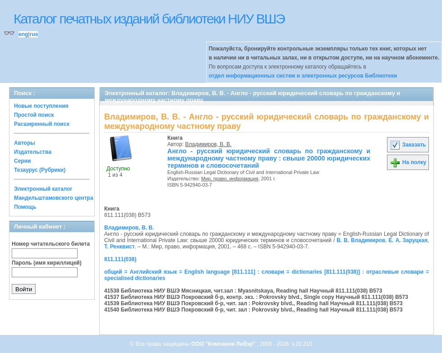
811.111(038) (120, 259)
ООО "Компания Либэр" (224, 344)
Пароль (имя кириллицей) (47, 263)
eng (23, 34)
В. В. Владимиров (360, 240)
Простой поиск (34, 115)
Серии (22, 161)
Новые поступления (41, 106)
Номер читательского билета (51, 244)
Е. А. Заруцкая (407, 240)
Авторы (24, 143)
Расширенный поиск (41, 124)
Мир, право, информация (229, 178)
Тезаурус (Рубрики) (39, 170)
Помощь (25, 207)
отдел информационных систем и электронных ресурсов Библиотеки (303, 76)
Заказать (408, 145)
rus (33, 34)
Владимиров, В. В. (208, 144)
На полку (408, 162)
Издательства (32, 152)
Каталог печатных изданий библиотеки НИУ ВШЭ (149, 18)
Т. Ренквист (119, 246)
